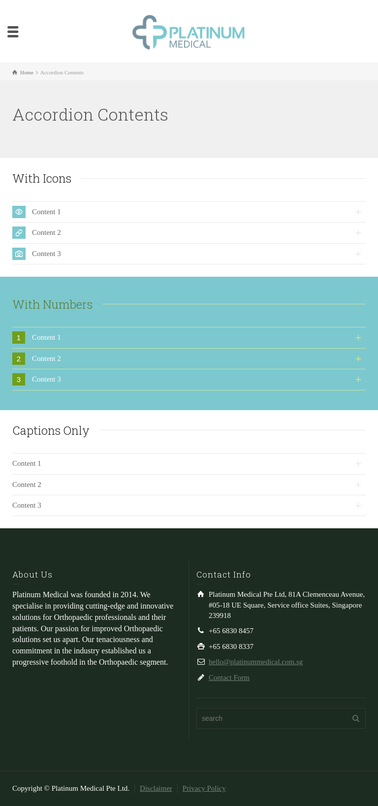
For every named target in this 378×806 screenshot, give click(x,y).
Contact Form (229, 677)
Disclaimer (156, 788)
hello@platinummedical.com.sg (256, 662)
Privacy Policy (204, 788)
